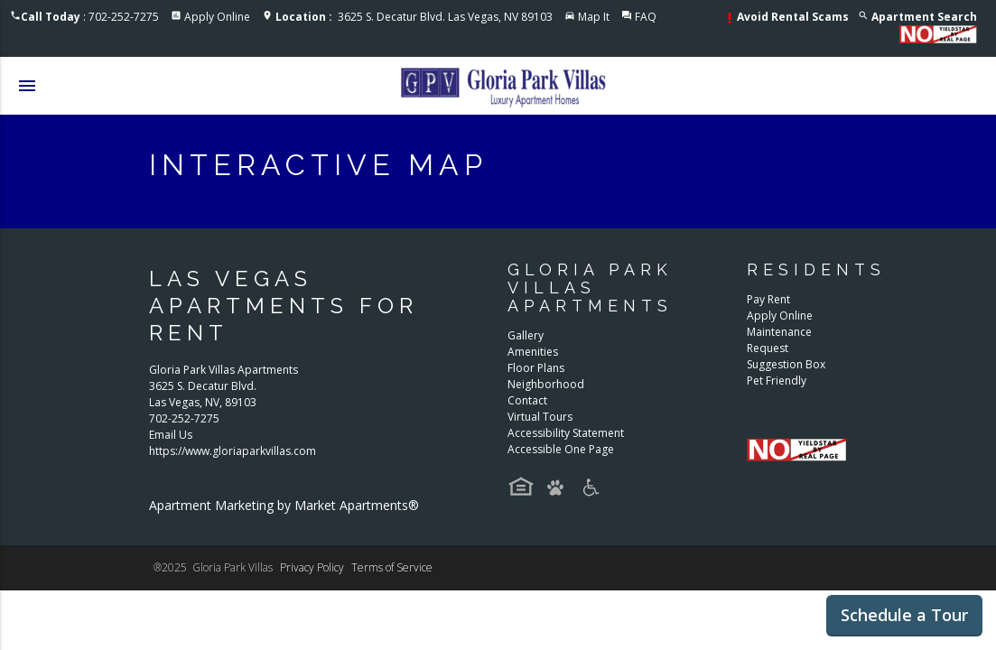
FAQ (645, 16)
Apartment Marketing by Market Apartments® (284, 505)
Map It (594, 16)
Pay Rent (768, 299)
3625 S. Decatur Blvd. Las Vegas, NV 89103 (414, 16)
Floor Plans (535, 368)
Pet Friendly (776, 380)
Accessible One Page (560, 449)
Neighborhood (545, 384)
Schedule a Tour (904, 615)
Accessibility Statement (565, 433)
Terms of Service (392, 567)
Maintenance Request (779, 340)
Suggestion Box (786, 364)
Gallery (525, 335)
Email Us (170, 434)
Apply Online (217, 16)
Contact (527, 400)
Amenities (532, 351)
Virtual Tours (539, 416)
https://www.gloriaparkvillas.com (232, 451)
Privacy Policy (312, 567)
